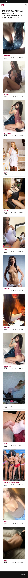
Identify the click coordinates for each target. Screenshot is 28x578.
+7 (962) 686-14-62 (18, 290)
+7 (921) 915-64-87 (18, 96)
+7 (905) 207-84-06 (18, 329)
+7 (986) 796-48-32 (18, 57)
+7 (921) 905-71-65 (18, 445)
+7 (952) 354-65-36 (18, 174)
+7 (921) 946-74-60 (18, 484)
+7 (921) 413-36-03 (18, 562)
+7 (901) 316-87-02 (18, 213)
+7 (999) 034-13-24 (18, 407)
